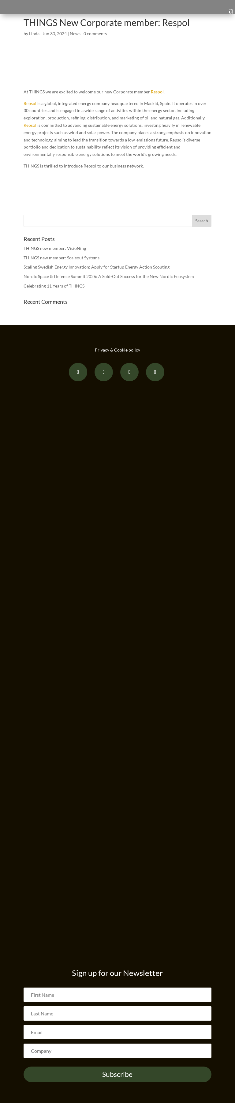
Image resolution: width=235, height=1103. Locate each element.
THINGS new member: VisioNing (55, 248)
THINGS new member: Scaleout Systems (61, 257)
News (75, 33)
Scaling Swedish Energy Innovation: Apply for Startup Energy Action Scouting (97, 266)
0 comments (95, 33)
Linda (34, 33)
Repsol (30, 103)
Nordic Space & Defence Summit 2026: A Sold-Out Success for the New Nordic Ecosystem (109, 276)
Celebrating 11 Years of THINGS (54, 285)
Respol (157, 91)
